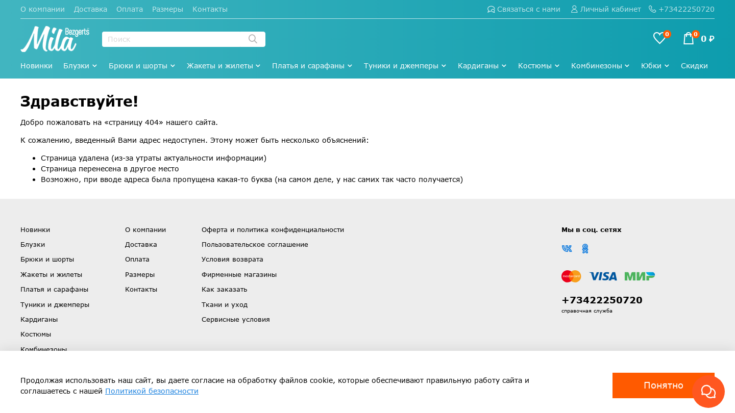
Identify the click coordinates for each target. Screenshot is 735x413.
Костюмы (539, 65)
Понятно (663, 385)
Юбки (655, 65)
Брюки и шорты (142, 65)
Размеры (167, 9)
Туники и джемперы (405, 65)
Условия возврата (232, 259)
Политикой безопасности (152, 390)
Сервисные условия (236, 319)
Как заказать (224, 289)
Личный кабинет (606, 9)
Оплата (129, 9)
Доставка (90, 9)
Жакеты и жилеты (224, 65)
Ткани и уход (225, 304)
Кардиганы (482, 65)
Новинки (36, 65)
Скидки (694, 65)
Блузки (80, 65)
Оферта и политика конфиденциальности (273, 229)
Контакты (210, 9)
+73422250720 (682, 9)
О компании (42, 9)
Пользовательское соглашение (255, 244)
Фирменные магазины (239, 274)
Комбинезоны (601, 65)
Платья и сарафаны (312, 65)
